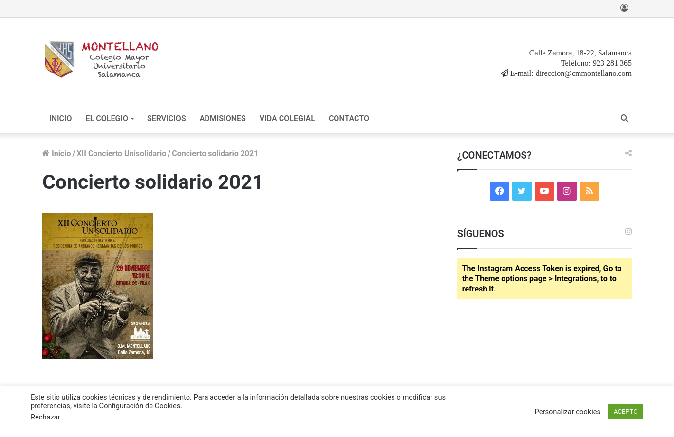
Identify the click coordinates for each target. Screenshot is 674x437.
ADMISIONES (223, 118)
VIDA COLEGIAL (287, 118)
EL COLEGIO (107, 118)
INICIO (60, 118)
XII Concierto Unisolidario (121, 153)
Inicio (56, 153)
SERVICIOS (166, 118)
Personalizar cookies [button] (568, 411)
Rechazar (45, 417)
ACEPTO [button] (625, 411)
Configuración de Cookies (140, 405)
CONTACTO (349, 118)
